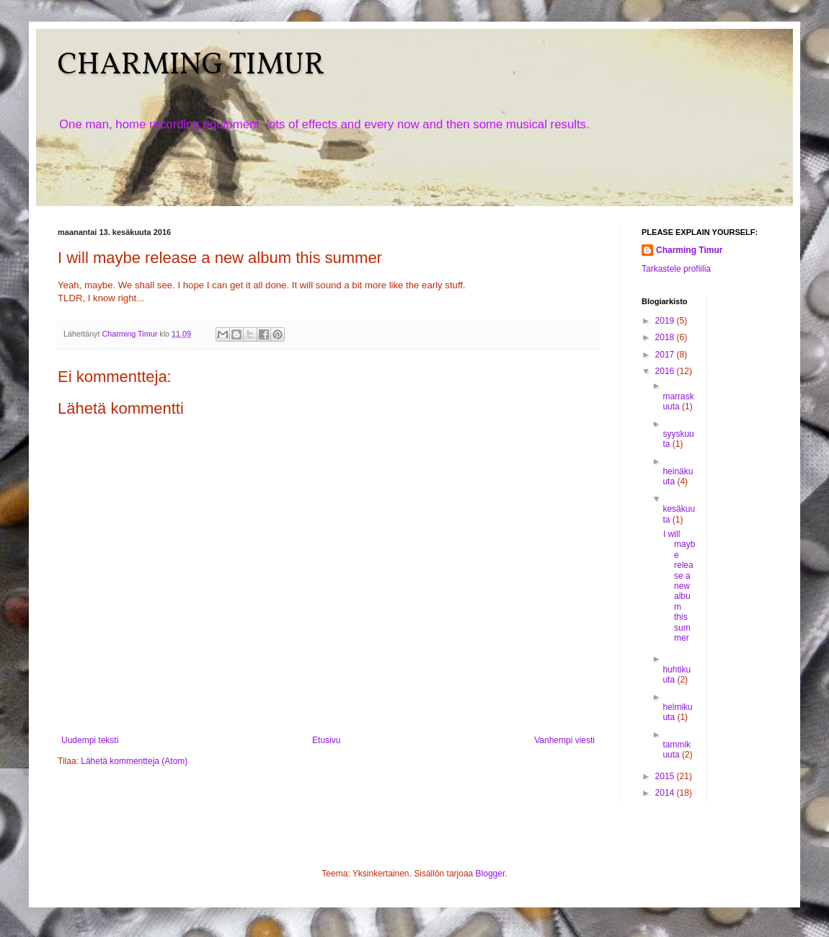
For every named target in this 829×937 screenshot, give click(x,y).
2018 (666, 337)
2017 (666, 355)
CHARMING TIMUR (191, 66)
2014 (666, 793)
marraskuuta (677, 401)
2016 (666, 371)
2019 (666, 321)
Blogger (490, 874)
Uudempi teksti (89, 740)
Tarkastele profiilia (676, 269)
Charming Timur (689, 250)
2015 (666, 776)
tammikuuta (676, 750)
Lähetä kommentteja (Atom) (134, 761)
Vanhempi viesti (564, 740)
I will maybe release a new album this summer (679, 586)
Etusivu (326, 740)
